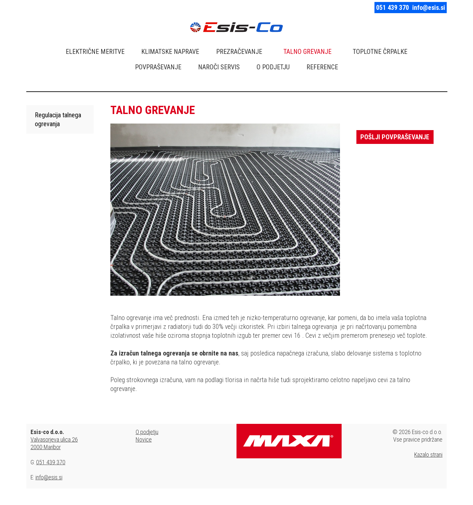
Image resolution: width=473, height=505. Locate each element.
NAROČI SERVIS (219, 67)
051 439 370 (392, 7)
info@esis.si (428, 7)
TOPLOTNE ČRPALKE (380, 52)
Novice (144, 439)
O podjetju (147, 431)
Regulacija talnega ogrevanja (58, 119)
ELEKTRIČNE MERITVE (95, 52)
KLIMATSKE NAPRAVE (170, 52)
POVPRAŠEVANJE (158, 67)
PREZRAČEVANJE (239, 52)
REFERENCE (322, 67)
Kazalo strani (428, 454)
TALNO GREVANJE (307, 52)
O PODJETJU (273, 67)
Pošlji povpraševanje (394, 137)
